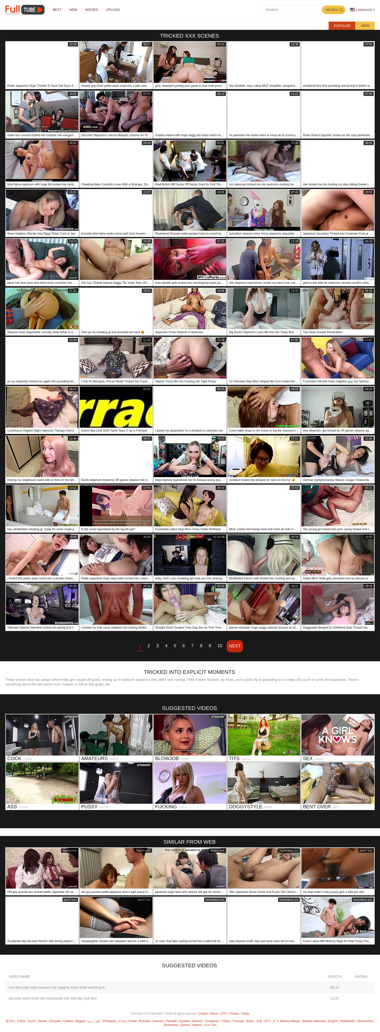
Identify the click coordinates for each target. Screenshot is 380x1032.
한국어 (10, 1021)
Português (109, 1021)
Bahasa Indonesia (314, 1021)
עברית (123, 1021)
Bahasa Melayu (290, 1021)
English (333, 1021)
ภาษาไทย (210, 1025)
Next (235, 646)
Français (238, 1021)
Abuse (214, 1013)
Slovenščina (365, 1021)
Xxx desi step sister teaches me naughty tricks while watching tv (57, 987)
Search (332, 10)
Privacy (234, 1013)
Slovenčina (171, 1025)
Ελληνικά (55, 1021)
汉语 (259, 1021)
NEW (74, 10)
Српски (185, 1025)
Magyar (80, 1021)
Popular (342, 26)
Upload (114, 10)
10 (219, 645)
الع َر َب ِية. (93, 1021)
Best (57, 10)
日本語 (21, 1021)
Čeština (68, 1021)
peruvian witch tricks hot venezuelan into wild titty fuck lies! (53, 998)
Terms (245, 1013)
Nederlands (347, 1021)
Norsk (250, 1021)
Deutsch (197, 1021)
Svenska (158, 1021)
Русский (171, 1021)
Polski (133, 1021)
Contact (203, 1013)
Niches (92, 10)
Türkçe (225, 1021)
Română (144, 1021)
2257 (224, 1013)
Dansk (42, 1021)
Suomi (32, 1021)
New (365, 26)
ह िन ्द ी (271, 1021)
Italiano (197, 1025)
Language (361, 10)
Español (184, 1021)
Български (212, 1021)
